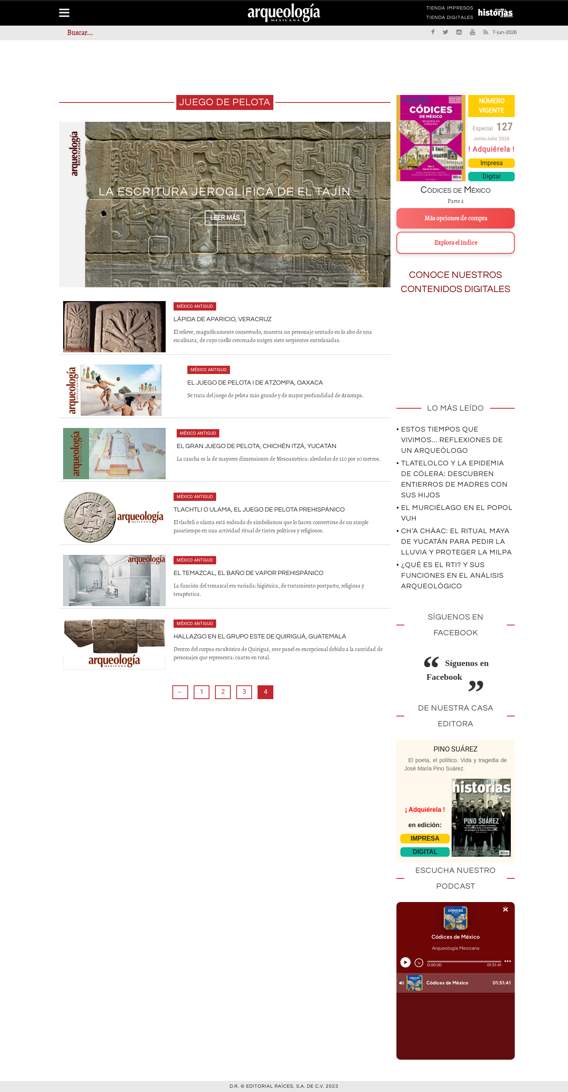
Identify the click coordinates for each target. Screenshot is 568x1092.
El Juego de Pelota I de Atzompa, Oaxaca (255, 383)
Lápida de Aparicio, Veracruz (222, 319)
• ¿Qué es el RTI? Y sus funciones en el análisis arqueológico (450, 575)
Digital (491, 176)
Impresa (491, 163)
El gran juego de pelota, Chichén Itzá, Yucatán (256, 446)
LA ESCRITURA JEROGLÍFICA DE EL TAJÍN (225, 192)
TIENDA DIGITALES (449, 19)
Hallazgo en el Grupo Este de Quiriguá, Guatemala (260, 636)
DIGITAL (425, 851)
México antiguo (195, 306)
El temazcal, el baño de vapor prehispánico (248, 573)
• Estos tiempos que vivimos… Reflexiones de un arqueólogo (449, 440)
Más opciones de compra (455, 218)
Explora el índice (455, 242)
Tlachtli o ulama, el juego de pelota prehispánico (259, 509)
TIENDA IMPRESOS (449, 9)
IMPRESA (425, 838)
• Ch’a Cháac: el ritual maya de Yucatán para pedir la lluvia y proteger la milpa (454, 541)
